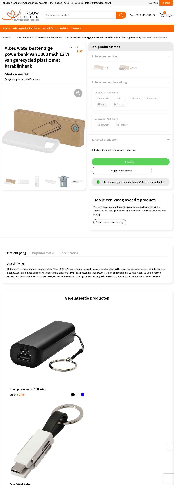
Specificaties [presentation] (66, 252)
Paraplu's (48, 28)
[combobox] (79, 15)
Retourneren (55, 414)
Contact (166, 2)
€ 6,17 (97, 353)
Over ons (153, 2)
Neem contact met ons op (110, 222)
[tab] (16, 253)
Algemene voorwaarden (102, 391)
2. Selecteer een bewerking (109, 82)
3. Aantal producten (104, 139)
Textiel (62, 28)
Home (6, 28)
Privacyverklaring (99, 400)
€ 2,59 (17, 357)
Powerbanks (22, 37)
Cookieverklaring (99, 395)
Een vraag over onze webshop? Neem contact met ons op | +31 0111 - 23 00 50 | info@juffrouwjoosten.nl (56, 2)
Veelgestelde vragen (59, 405)
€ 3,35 (57, 353)
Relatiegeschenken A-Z (25, 28)
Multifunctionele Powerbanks (48, 37)
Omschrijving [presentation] (16, 252)
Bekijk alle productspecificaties (22, 79)
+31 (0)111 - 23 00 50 (145, 15)
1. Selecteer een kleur (106, 56)
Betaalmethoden (57, 410)
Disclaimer (95, 405)
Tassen (75, 28)
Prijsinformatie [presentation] (41, 252)
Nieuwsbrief (54, 400)
